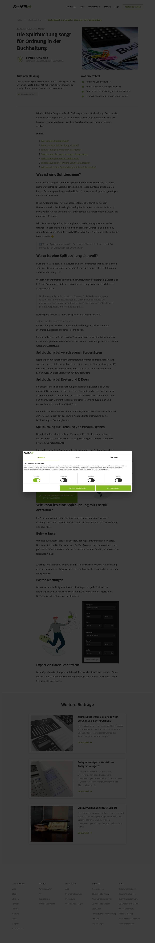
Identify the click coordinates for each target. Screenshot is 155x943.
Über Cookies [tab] (114, 457)
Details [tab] (77, 457)
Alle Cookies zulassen (113, 488)
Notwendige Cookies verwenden (77, 488)
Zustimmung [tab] (41, 457)
